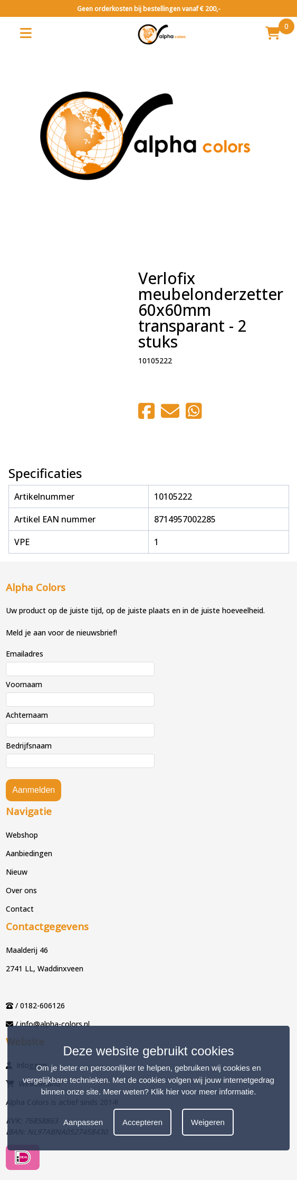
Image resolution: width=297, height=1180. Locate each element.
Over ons (21, 890)
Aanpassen (83, 1122)
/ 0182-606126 (40, 1005)
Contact (20, 909)
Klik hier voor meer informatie (202, 1091)
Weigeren (208, 1122)
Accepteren (142, 1122)
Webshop (22, 835)
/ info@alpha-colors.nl (52, 1024)
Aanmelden (33, 789)
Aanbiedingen (29, 853)
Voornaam (24, 684)
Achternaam (27, 715)
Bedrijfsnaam (29, 746)
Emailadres (24, 654)
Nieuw (16, 872)
